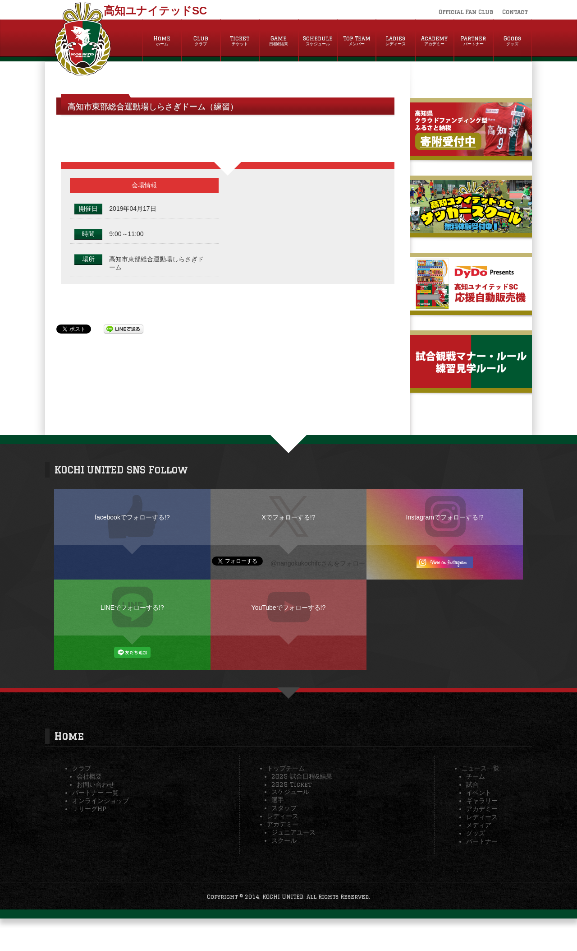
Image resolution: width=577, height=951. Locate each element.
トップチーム (286, 768)
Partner (473, 41)
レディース (282, 816)
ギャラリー (482, 800)
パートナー (482, 841)
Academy (434, 41)
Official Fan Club (466, 12)
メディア (478, 825)
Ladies (395, 41)
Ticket (240, 41)
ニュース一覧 (480, 768)
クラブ (81, 768)
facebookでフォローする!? (132, 517)
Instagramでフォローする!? (445, 517)
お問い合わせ (95, 784)
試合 (472, 784)
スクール (284, 840)
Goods (512, 41)
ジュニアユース (293, 832)
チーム (475, 776)
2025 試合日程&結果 (301, 776)
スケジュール (290, 791)
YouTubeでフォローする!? (289, 607)
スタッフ (284, 808)
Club (201, 41)
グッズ (475, 833)
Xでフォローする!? (288, 517)
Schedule (318, 41)
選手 (277, 799)
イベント (478, 792)
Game (279, 41)
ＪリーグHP (89, 808)
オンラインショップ (100, 800)
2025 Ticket (291, 784)
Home (162, 41)
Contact (514, 12)
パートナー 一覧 (95, 792)
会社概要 (89, 776)
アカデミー (282, 824)
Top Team (357, 41)
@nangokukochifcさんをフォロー (317, 563)
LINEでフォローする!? (132, 607)
